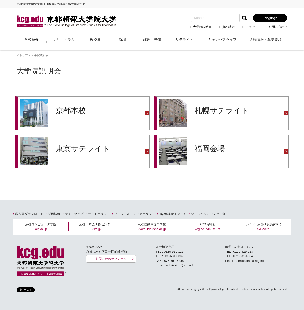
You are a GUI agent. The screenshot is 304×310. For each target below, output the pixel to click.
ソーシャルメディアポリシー (134, 214)
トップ (23, 55)
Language (270, 18)
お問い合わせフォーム (111, 258)
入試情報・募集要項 (266, 39)
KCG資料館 (207, 227)
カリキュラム (64, 39)
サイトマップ (74, 214)
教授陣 (95, 39)
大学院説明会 (202, 27)
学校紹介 (31, 39)
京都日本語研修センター (96, 227)
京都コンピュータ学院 (40, 227)
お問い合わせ (278, 27)
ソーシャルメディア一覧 (208, 214)
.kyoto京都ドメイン (172, 214)
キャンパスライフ (222, 39)
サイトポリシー (99, 214)
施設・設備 (152, 39)
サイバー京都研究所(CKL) (263, 227)
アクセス (252, 27)
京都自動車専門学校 (152, 227)
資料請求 (228, 27)
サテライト (184, 39)
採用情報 (54, 214)
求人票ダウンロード (29, 214)
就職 (122, 39)
